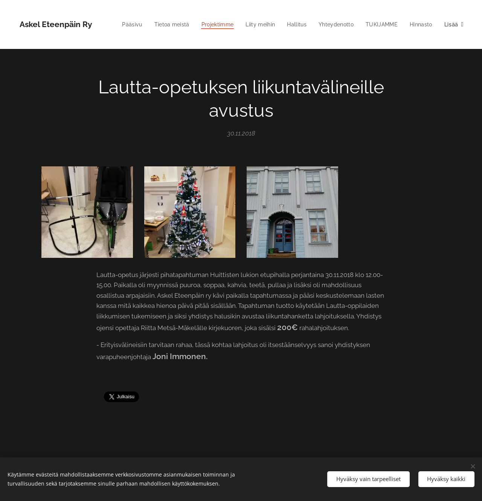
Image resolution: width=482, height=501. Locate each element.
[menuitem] (159, 24)
